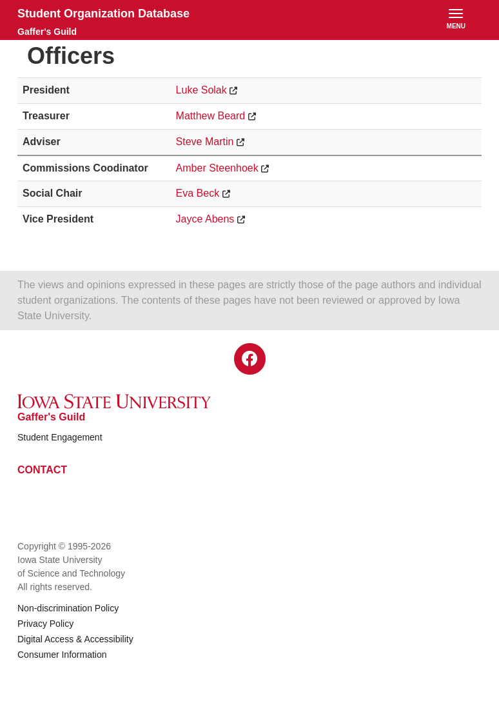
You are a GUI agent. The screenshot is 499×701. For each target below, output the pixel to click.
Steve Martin (205, 141)
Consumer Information (62, 654)
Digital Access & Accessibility (75, 639)
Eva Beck (198, 193)
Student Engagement (60, 437)
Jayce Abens (205, 218)
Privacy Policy (45, 623)
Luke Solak (201, 89)
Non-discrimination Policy (68, 608)
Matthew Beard (211, 115)
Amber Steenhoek (217, 168)
